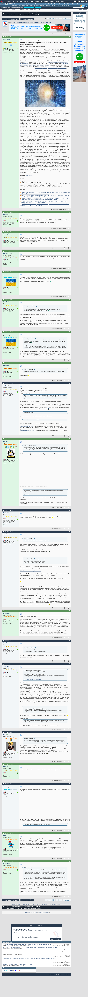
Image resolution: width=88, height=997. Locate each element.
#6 (69, 299)
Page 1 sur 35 (49, 18)
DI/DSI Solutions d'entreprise (15, 3)
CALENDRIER (55, 904)
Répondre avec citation (56, 209)
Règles (39, 9)
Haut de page (67, 974)
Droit (57, 1)
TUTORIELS (14, 6)
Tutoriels (15, 1)
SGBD (64, 3)
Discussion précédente (31, 912)
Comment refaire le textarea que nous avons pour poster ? (18, 964)
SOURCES (48, 6)
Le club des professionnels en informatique (21, 13)
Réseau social (20, 9)
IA (28, 3)
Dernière (68, 18)
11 (61, 18)
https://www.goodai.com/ (27, 430)
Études (52, 1)
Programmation (57, 3)
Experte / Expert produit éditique (22, 936)
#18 (69, 783)
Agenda (31, 9)
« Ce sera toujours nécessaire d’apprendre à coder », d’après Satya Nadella (32, 22)
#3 (69, 231)
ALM (32, 3)
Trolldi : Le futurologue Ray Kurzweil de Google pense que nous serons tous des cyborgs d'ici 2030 (27, 944)
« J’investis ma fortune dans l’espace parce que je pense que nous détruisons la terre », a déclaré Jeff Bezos (29, 953)
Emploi (46, 1)
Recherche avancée (83, 9)
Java (42, 3)
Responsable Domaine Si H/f (21, 929)
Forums (8, 1)
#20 (69, 861)
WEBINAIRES (25, 6)
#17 (69, 764)
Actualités (35, 13)
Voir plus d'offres (55, 939)
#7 (69, 331)
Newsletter (38, 1)
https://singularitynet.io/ (26, 426)
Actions (12, 9)
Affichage (67, 34)
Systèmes (79, 3)
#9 (69, 383)
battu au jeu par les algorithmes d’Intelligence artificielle (50, 68)
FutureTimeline (29, 175)
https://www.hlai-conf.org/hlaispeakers (30, 571)
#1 (69, 36)
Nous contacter (52, 974)
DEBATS (45, 904)
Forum (6, 13)
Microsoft (37, 3)
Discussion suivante (43, 912)
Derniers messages (5, 9)
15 (65, 209)
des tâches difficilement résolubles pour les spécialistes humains (44, 64)
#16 (69, 732)
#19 (69, 833)
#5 (69, 271)
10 (65, 268)
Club (62, 1)
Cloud (25, 3)
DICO (61, 6)
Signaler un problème (27, 19)
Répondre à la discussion (11, 19)
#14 (69, 640)
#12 (69, 531)
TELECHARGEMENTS (32, 904)
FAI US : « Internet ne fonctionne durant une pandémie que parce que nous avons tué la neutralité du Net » (30, 947)
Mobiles (73, 3)
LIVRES (31, 6)
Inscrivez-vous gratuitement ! (32, 7)
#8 (69, 362)
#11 (69, 510)
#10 (69, 438)
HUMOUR (66, 6)
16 (65, 296)
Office (68, 3)
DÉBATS (53, 6)
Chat (31, 1)
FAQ (21, 1)
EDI (51, 3)
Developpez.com (59, 974)
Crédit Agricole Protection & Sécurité (28, 930)
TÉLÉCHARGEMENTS (39, 6)
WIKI (58, 6)
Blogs (26, 1)
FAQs (22, 904)
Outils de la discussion (57, 34)
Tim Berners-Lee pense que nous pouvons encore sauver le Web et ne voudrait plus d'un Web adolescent (29, 959)
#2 (69, 212)
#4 (69, 251)
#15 (69, 663)
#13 (69, 610)
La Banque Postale (21, 937)
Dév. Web (47, 3)
